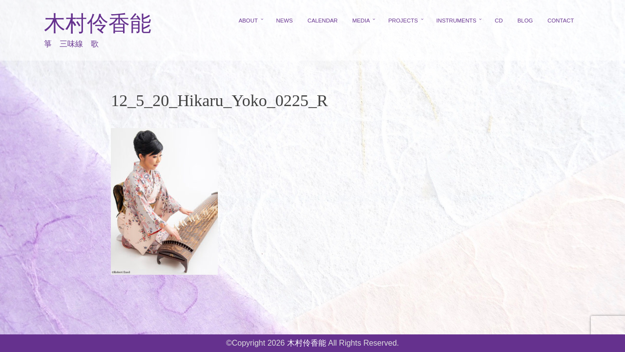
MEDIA (361, 20)
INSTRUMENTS (457, 20)
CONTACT (560, 20)
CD (498, 20)
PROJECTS (403, 20)
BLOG (525, 20)
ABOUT (248, 20)
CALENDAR (323, 20)
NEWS (284, 20)
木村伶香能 (97, 24)
